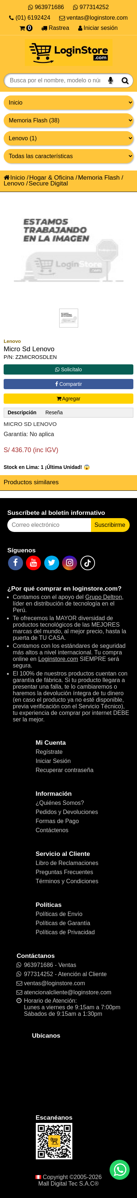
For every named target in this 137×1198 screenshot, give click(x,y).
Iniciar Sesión (53, 761)
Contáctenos (52, 830)
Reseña (53, 412)
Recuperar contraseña (65, 770)
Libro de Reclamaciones (67, 863)
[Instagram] (69, 563)
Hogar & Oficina (51, 177)
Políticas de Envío (59, 914)
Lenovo (14, 183)
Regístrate (49, 752)
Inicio (14, 177)
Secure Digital (48, 183)
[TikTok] (87, 563)
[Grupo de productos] (68, 102)
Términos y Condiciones (67, 881)
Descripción (22, 412)
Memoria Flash (98, 177)
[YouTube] (33, 563)
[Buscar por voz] (110, 80)
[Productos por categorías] (68, 120)
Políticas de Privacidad (65, 932)
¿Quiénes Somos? (60, 803)
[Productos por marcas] (68, 138)
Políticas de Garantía (63, 923)
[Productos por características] (68, 156)
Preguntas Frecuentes (64, 872)
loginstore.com (95, 588)
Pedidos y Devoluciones (67, 812)
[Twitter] (51, 563)
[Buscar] (125, 80)
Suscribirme (110, 525)
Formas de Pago (57, 821)
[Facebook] (15, 563)
